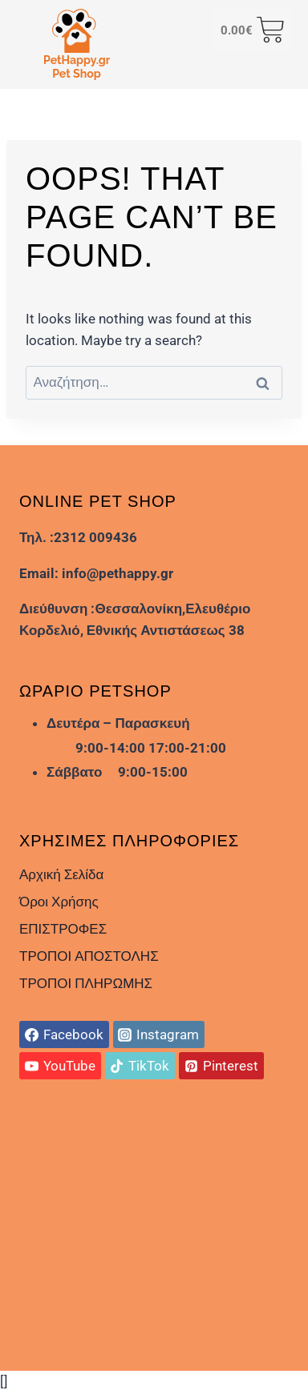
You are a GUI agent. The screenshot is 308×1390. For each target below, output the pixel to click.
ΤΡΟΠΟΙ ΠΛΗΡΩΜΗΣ (85, 983)
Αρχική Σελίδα (61, 874)
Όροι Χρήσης (59, 902)
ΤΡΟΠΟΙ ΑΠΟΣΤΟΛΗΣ (89, 956)
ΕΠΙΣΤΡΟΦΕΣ (63, 929)
